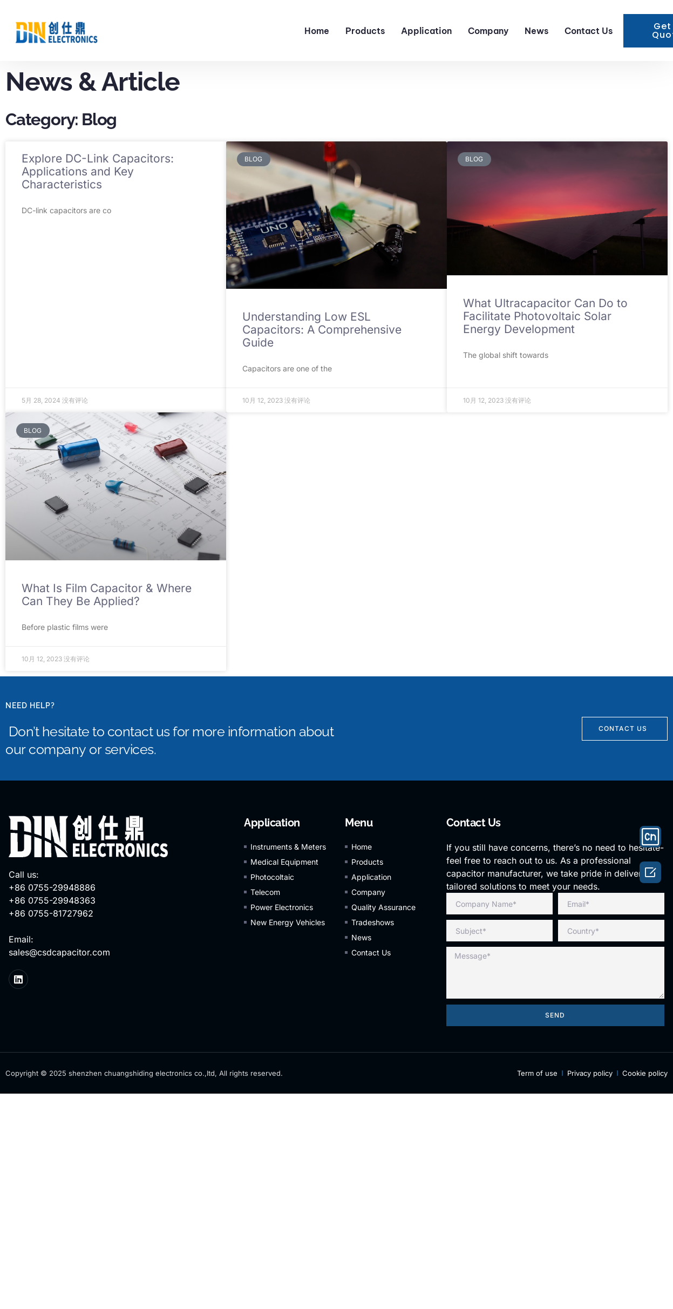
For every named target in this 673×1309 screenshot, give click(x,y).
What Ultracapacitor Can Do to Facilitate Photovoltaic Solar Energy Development (545, 316)
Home (316, 30)
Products (365, 30)
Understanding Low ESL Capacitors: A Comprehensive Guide (322, 329)
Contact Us (589, 30)
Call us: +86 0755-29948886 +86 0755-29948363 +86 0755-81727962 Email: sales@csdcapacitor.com (59, 913)
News (536, 30)
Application (426, 30)
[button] (625, 729)
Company (488, 30)
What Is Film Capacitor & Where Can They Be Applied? (107, 594)
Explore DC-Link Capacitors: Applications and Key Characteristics (98, 171)
